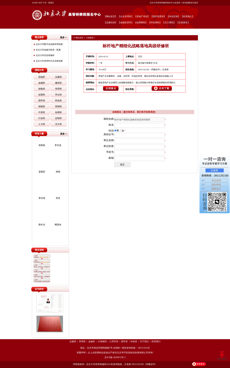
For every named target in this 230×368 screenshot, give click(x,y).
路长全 (41, 224)
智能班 (41, 89)
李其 (58, 198)
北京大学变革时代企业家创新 (48, 61)
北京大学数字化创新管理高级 (48, 44)
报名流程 (39, 250)
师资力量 (39, 133)
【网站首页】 (110, 16)
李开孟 (58, 145)
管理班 (58, 89)
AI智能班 (90, 38)
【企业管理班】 (126, 16)
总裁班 (58, 77)
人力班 (41, 124)
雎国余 (58, 224)
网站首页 (79, 38)
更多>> (63, 37)
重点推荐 (39, 37)
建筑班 (58, 83)
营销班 (58, 106)
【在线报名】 (183, 22)
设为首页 (194, 3)
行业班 (41, 118)
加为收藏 (186, 3)
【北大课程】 (169, 22)
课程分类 (39, 70)
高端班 (41, 77)
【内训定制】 (173, 16)
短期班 (41, 94)
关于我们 (144, 341)
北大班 (58, 124)
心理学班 (113, 341)
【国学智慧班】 (158, 16)
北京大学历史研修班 (43, 55)
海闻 (58, 172)
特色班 (58, 100)
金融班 (41, 83)
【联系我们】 (187, 16)
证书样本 (39, 289)
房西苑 (41, 145)
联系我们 (156, 341)
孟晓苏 (41, 172)
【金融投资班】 (126, 22)
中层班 (41, 112)
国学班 (41, 100)
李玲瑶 (41, 198)
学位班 (58, 94)
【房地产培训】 (142, 16)
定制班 (58, 118)
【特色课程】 (155, 22)
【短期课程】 (141, 22)
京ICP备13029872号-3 (114, 357)
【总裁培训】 (110, 22)
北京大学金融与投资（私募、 (48, 50)
